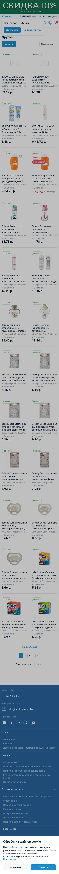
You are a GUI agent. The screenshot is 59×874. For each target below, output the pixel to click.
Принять (43, 867)
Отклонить (15, 867)
